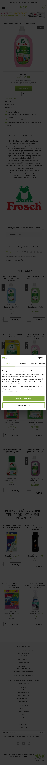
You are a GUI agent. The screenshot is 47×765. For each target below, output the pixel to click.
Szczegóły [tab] (22, 363)
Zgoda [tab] (8, 363)
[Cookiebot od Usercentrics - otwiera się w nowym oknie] (36, 358)
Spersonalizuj (23, 405)
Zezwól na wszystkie (23, 399)
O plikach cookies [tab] (38, 363)
